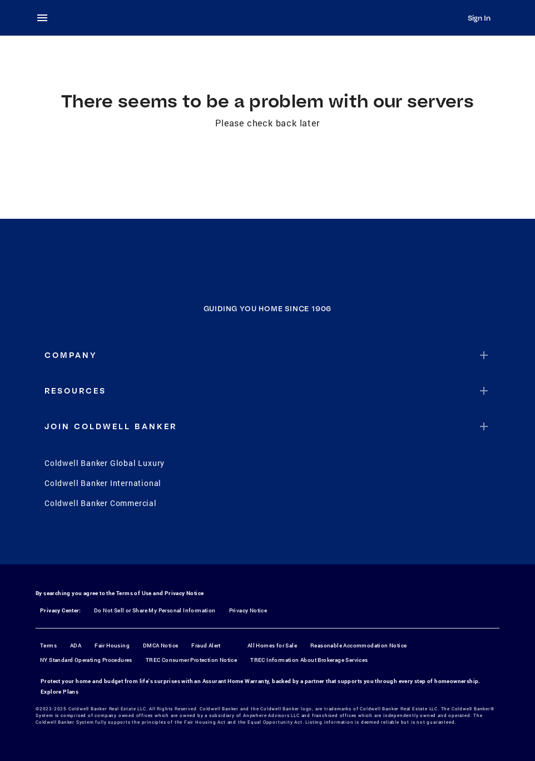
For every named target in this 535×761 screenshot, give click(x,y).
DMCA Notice (160, 645)
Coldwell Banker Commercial (100, 503)
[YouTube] (282, 541)
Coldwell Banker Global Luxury (104, 463)
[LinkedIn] (311, 541)
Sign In (479, 17)
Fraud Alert (205, 645)
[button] (267, 355)
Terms (48, 645)
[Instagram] (253, 541)
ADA (75, 645)
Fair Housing (112, 645)
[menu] (46, 17)
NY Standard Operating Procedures (86, 660)
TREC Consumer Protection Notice (191, 660)
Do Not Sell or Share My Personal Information (155, 610)
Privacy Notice (184, 593)
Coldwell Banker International (102, 483)
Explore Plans (59, 691)
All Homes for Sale (272, 645)
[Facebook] (224, 541)
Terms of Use (134, 593)
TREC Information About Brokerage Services (309, 660)
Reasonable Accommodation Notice (358, 645)
